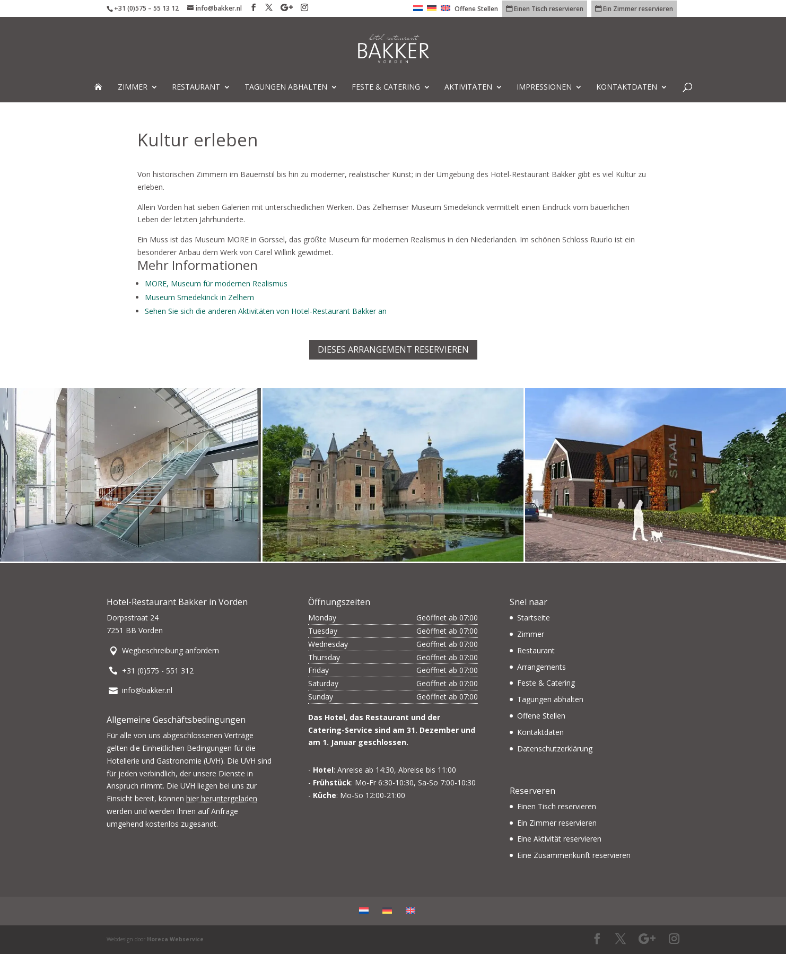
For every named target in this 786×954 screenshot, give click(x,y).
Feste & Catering (386, 87)
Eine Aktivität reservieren (559, 839)
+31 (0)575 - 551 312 (158, 671)
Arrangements (541, 667)
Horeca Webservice (175, 939)
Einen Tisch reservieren (556, 806)
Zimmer (132, 87)
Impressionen (544, 87)
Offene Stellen (476, 9)
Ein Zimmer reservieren (557, 823)
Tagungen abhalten (285, 87)
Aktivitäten (468, 87)
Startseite (533, 617)
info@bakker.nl (147, 690)
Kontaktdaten (626, 87)
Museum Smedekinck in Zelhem (199, 297)
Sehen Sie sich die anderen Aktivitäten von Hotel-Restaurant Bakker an (266, 311)
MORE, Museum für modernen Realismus (216, 283)
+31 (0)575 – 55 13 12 (146, 8)
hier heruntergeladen (221, 798)
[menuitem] (418, 11)
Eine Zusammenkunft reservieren (574, 855)
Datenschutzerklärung (554, 748)
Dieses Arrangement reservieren (393, 349)
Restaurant (196, 87)
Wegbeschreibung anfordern (170, 650)
